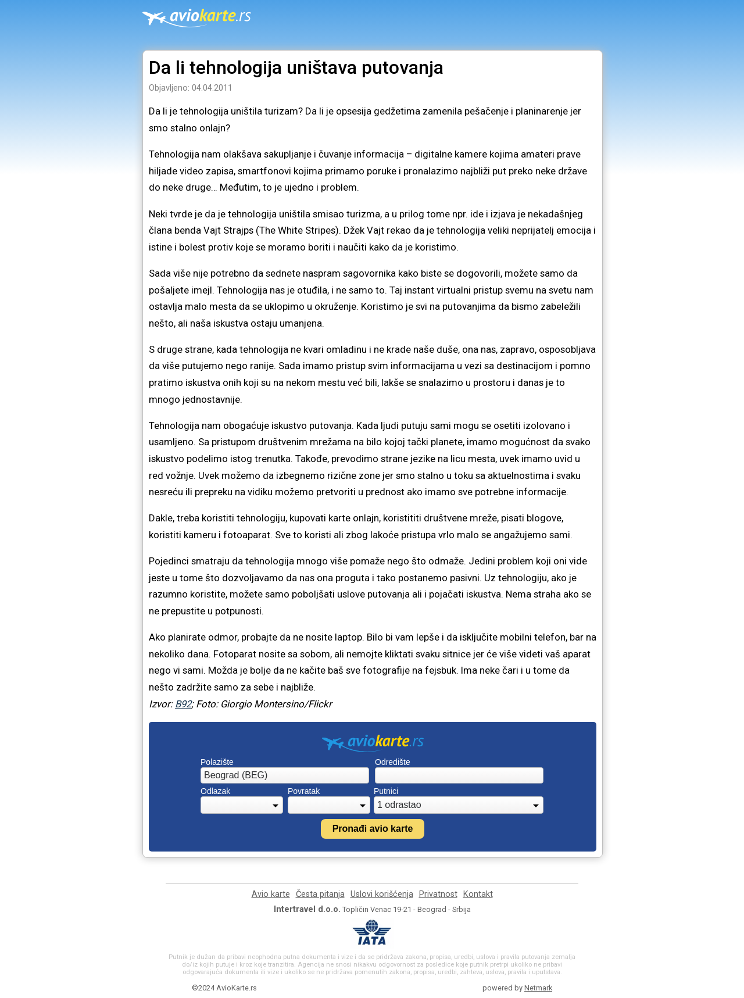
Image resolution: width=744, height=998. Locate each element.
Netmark (538, 987)
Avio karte (271, 894)
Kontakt (478, 894)
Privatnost (438, 894)
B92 (183, 704)
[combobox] (285, 775)
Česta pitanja (320, 894)
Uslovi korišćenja (381, 894)
